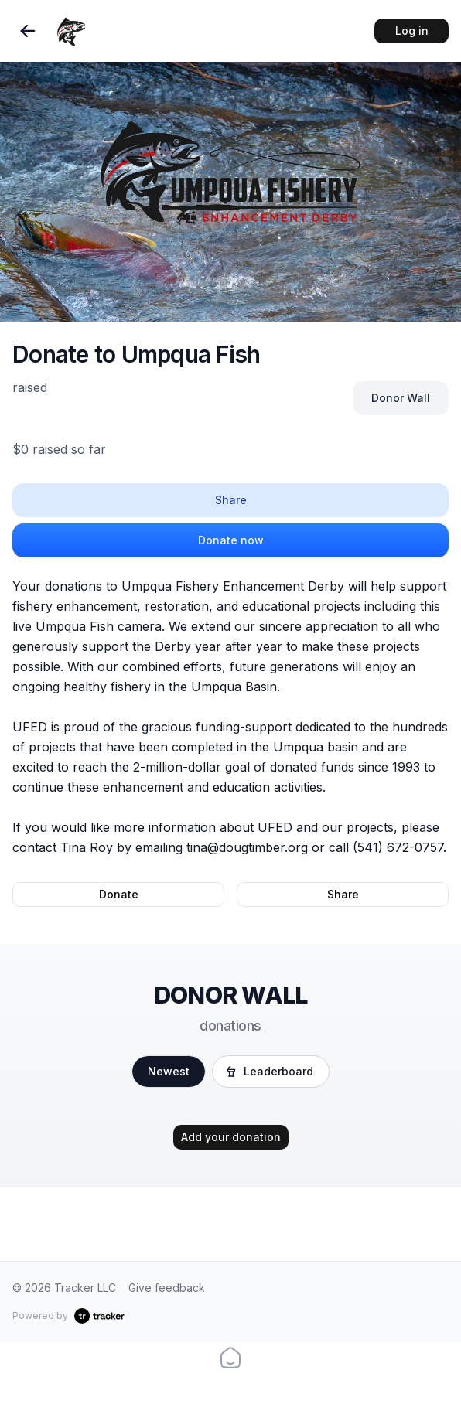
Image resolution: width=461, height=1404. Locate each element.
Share (231, 499)
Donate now (231, 540)
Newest (169, 1071)
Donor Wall (400, 397)
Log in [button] (412, 30)
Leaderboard (269, 1071)
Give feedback (166, 1287)
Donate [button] (118, 894)
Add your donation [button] (231, 1136)
